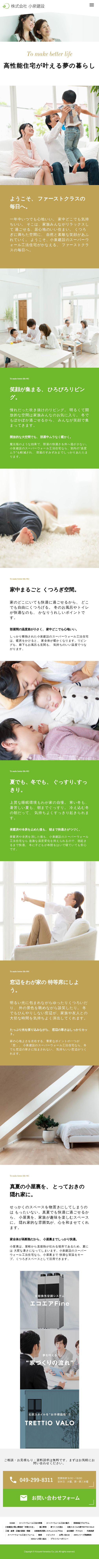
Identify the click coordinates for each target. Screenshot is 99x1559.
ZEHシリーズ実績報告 (83, 1535)
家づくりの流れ (57, 1527)
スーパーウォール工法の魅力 (57, 1523)
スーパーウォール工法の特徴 (30, 1523)
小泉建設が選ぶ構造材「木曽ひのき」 (20, 1527)
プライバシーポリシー (59, 1539)
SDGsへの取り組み (38, 1539)
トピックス (50, 1535)
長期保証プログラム (81, 1523)
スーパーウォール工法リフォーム (21, 1535)
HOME (12, 1523)
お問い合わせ (64, 1535)
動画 (40, 1535)
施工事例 (42, 1527)
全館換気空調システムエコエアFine (48, 1531)
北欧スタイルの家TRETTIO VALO (80, 1527)
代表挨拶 (90, 1531)
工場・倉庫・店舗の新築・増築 (17, 1531)
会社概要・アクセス (75, 1531)
